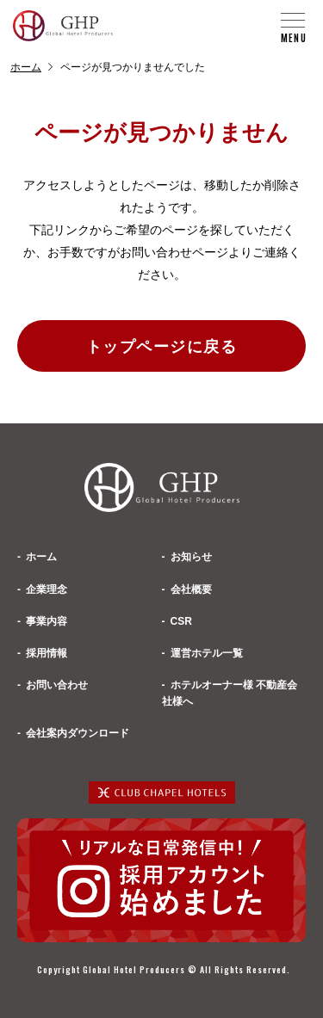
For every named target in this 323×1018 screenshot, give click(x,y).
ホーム (25, 67)
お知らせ (191, 557)
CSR (181, 621)
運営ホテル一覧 (207, 653)
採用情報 (46, 653)
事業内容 (46, 621)
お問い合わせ (57, 685)
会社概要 (191, 589)
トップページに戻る (161, 346)
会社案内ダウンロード (77, 733)
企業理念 (46, 589)
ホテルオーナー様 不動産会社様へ (229, 693)
